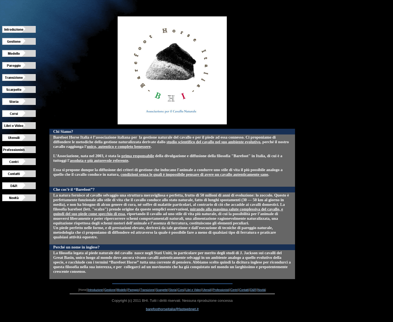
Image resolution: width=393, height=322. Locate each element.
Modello (121, 289)
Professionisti (221, 289)
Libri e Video (193, 289)
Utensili (206, 289)
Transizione (147, 289)
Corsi (181, 289)
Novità (261, 289)
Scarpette (162, 289)
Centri (234, 289)
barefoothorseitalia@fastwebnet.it (172, 309)
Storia (172, 289)
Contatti (244, 289)
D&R (253, 289)
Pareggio (133, 289)
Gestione (110, 289)
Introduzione (95, 289)
